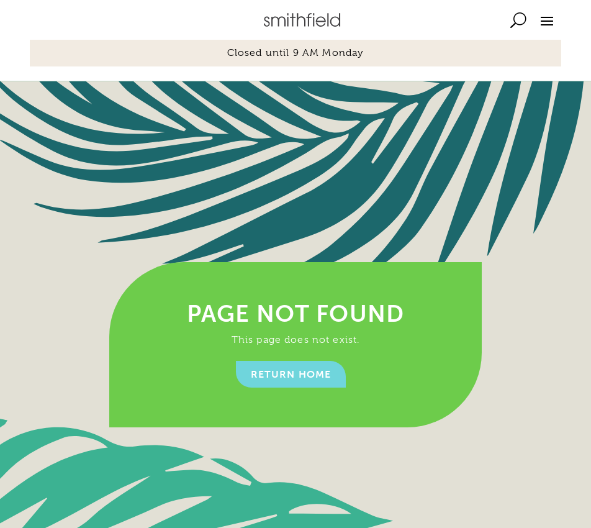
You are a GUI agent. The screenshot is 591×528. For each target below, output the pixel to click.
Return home (291, 374)
